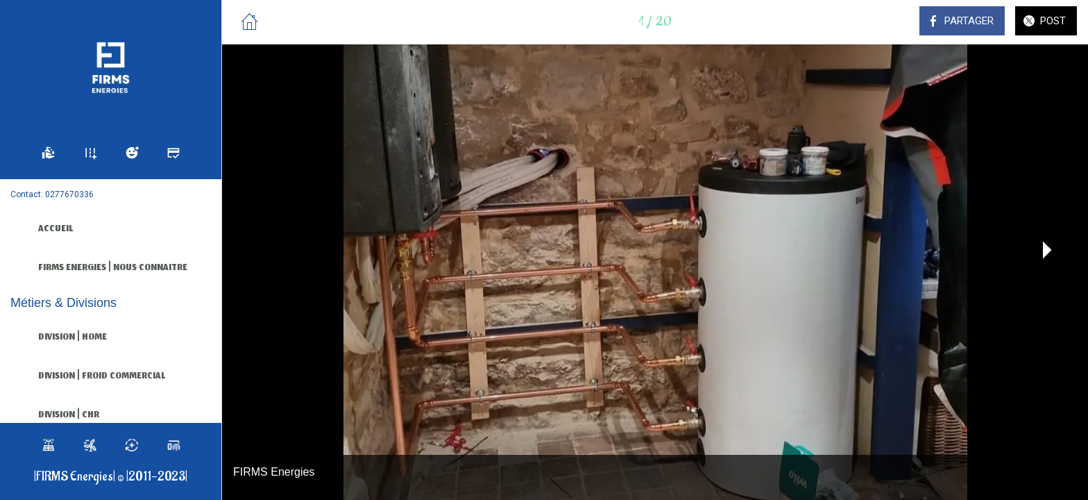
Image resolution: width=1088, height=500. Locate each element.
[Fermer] (249, 22)
